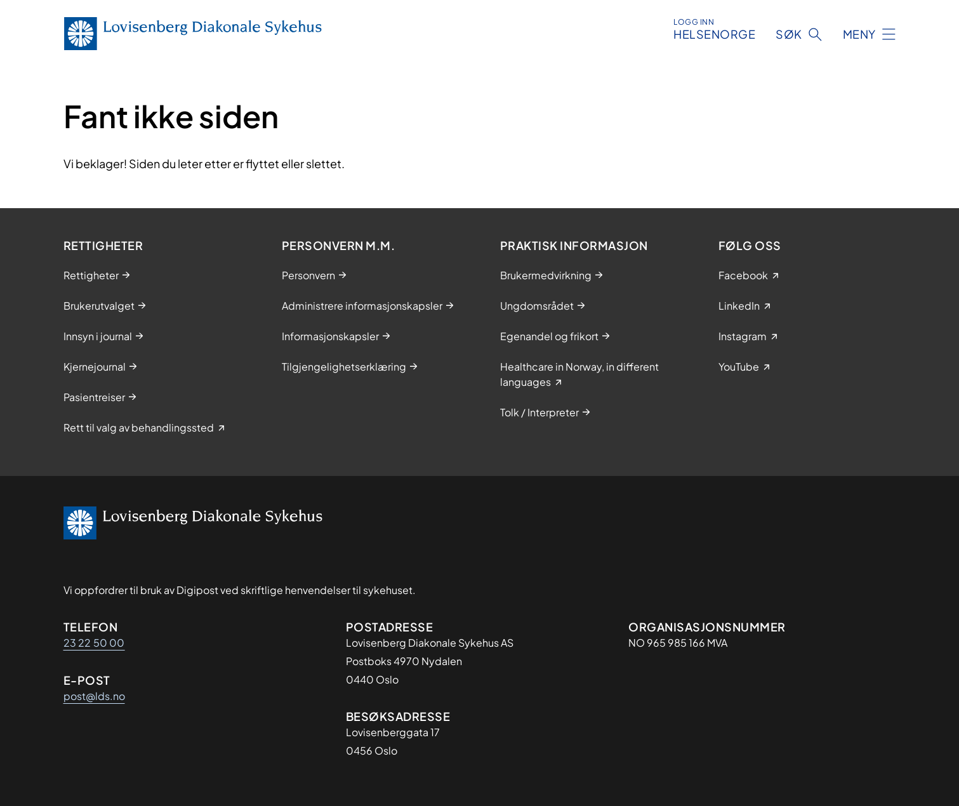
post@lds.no (94, 696)
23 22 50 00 (94, 642)
